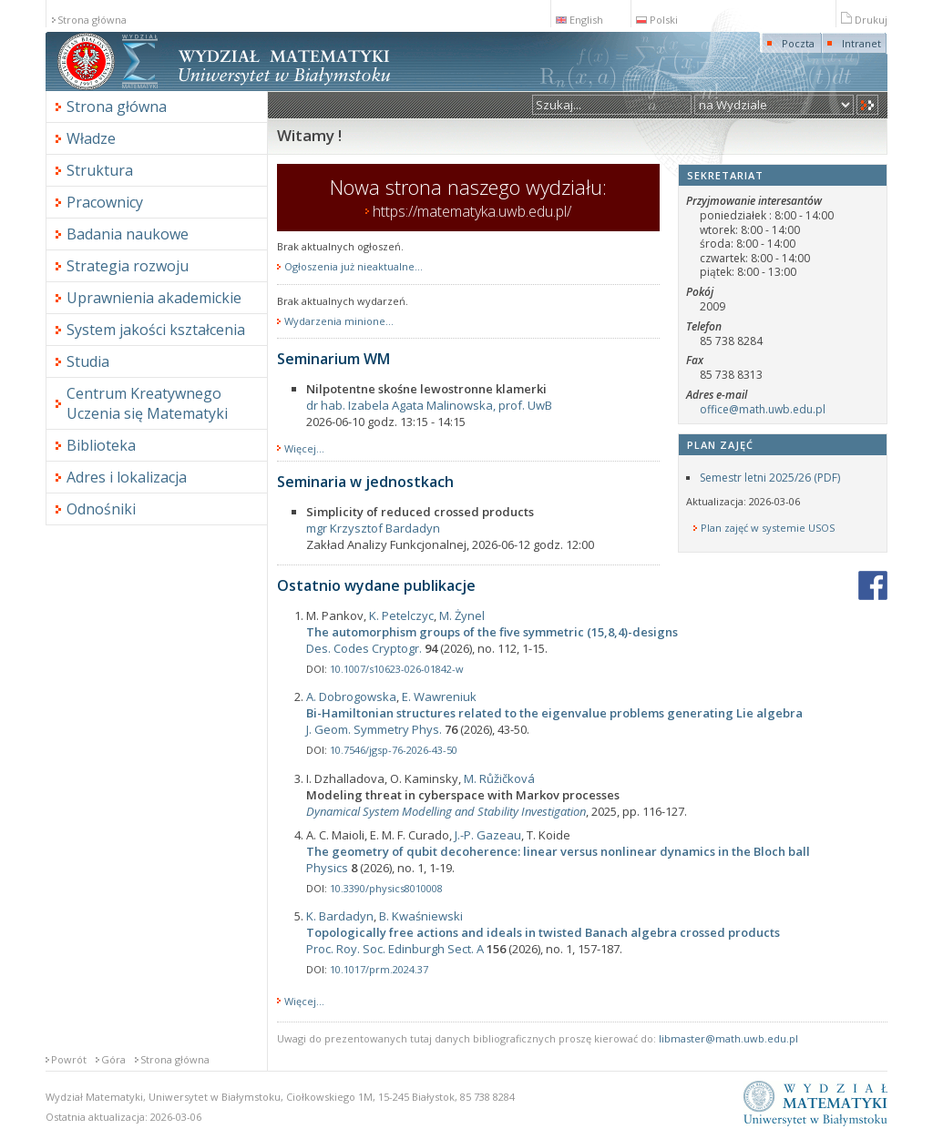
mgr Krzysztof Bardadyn (373, 528)
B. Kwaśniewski (421, 916)
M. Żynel (462, 615)
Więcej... (304, 448)
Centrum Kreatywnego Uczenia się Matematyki (147, 403)
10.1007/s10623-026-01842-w (397, 669)
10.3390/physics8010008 (386, 888)
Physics (327, 867)
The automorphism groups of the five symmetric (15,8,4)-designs (492, 632)
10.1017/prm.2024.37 (379, 969)
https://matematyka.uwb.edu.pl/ (472, 211)
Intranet (861, 43)
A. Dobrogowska (351, 696)
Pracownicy (105, 202)
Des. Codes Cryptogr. (364, 648)
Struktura (100, 170)
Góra (113, 1059)
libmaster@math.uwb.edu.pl (728, 1038)
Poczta (798, 43)
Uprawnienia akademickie (154, 298)
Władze (91, 138)
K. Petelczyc (401, 615)
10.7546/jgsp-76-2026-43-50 (393, 750)
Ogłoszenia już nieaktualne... (353, 266)
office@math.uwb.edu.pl (762, 409)
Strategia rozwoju (128, 266)
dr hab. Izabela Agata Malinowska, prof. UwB (429, 405)
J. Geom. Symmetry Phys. (374, 729)
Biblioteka (101, 445)
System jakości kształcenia (156, 330)
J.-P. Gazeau (488, 835)
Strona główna (92, 19)
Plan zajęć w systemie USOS (768, 528)
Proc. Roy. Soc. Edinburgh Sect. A (395, 949)
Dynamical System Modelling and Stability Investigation (446, 811)
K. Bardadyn (340, 916)
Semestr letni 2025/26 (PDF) (770, 477)
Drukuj (864, 19)
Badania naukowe (128, 234)
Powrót (69, 1059)
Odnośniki (101, 509)
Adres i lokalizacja (127, 477)
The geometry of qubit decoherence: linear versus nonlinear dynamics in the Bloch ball (558, 851)
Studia (88, 361)
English (579, 19)
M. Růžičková (499, 778)
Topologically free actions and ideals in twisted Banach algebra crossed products (543, 932)
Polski (657, 19)
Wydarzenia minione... (339, 321)
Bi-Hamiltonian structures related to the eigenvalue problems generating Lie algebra (554, 713)
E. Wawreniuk (439, 696)
